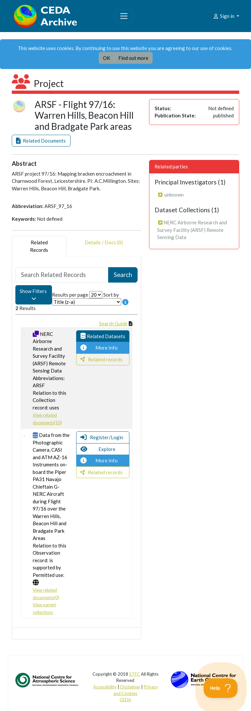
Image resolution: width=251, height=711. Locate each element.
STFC (134, 674)
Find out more (133, 58)
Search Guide (113, 323)
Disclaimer (130, 686)
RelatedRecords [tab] (39, 246)
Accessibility (105, 686)
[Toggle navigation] (124, 16)
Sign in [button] (224, 16)
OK (106, 58)
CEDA (125, 699)
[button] (41, 141)
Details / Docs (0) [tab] (104, 246)
